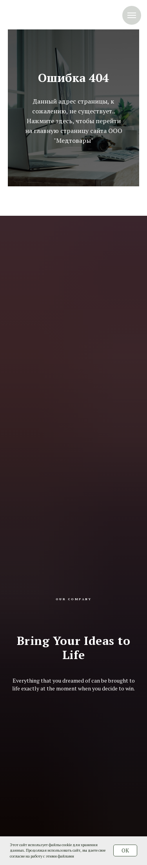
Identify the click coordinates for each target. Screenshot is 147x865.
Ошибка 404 (73, 78)
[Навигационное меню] (131, 15)
